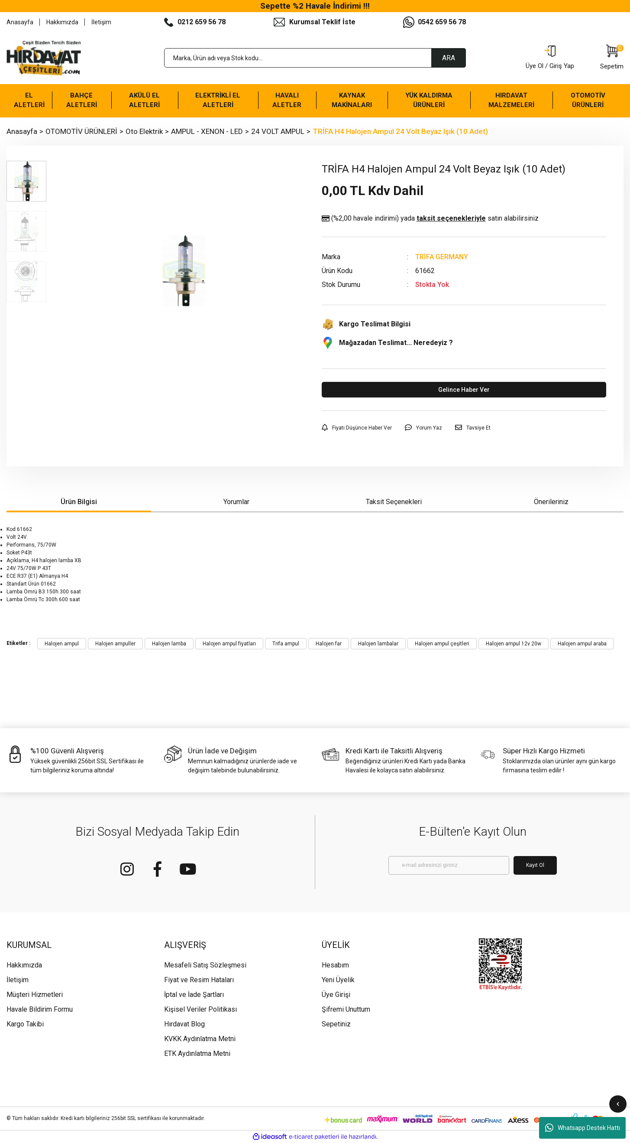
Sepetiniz (336, 1024)
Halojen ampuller (115, 644)
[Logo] (43, 58)
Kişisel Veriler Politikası (200, 1009)
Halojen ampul (62, 644)
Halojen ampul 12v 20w (513, 644)
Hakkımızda (62, 22)
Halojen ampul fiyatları (229, 644)
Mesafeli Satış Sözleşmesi (205, 965)
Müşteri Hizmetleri (34, 994)
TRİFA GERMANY (441, 257)
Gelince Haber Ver (464, 389)
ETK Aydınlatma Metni (197, 1053)
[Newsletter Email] (448, 865)
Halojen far (329, 644)
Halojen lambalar (378, 644)
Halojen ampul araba (582, 644)
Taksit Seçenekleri (394, 502)
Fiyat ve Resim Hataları (199, 980)
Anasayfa (19, 22)
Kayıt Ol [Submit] (535, 865)
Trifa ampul (285, 644)
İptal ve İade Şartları (194, 994)
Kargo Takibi (25, 1024)
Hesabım (335, 965)
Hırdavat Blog (184, 1024)
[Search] (315, 58)
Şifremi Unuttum (346, 1009)
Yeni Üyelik (338, 980)
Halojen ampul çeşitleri (442, 644)
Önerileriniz (551, 502)
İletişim (101, 22)
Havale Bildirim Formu (39, 1009)
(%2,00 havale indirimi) (430, 218)
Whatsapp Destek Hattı (582, 1128)
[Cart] (612, 58)
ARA (448, 58)
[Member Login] (550, 58)
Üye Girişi (336, 994)
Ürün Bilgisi (79, 502)
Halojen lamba (169, 644)
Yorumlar (236, 502)
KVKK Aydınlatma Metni (200, 1039)
